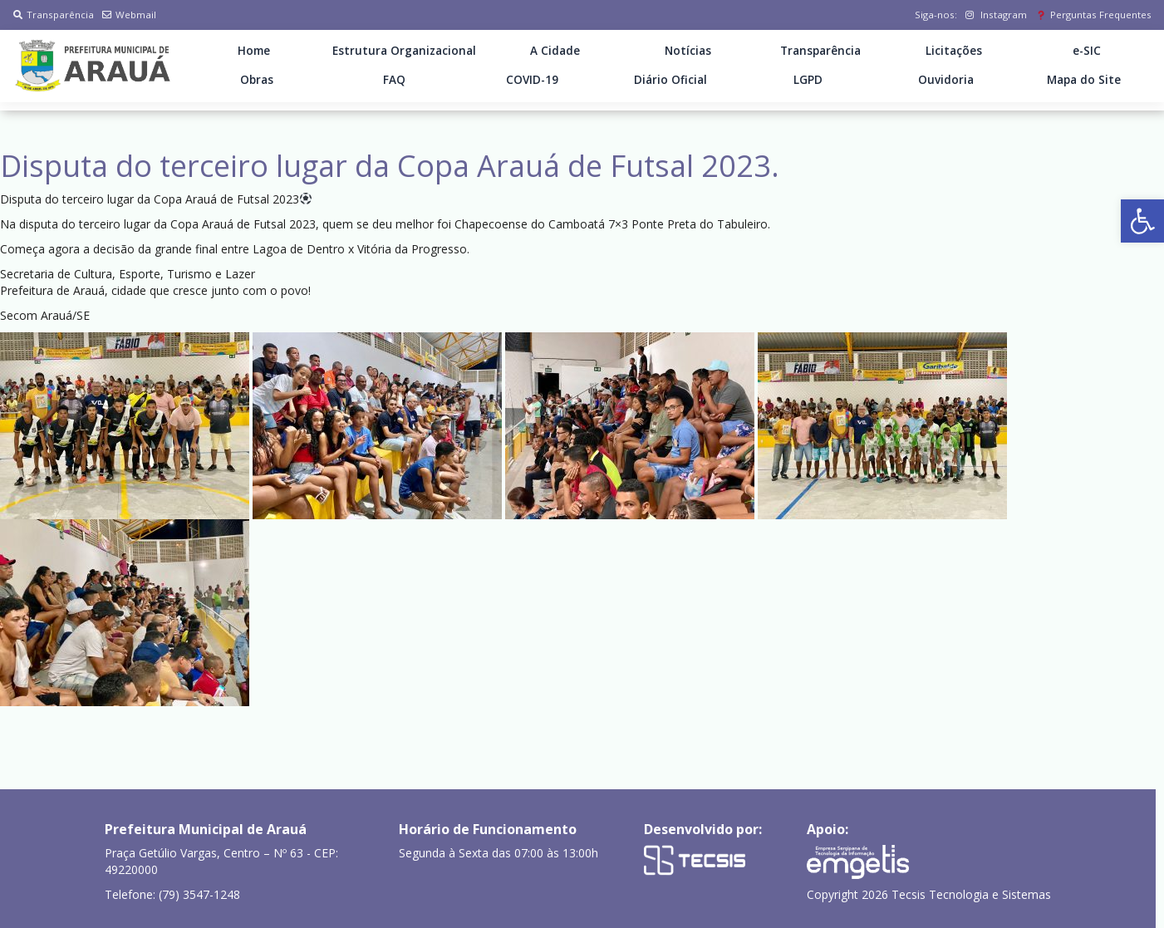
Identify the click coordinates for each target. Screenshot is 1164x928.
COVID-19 (532, 79)
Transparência (53, 14)
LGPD (808, 79)
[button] (1142, 221)
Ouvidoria (946, 79)
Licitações (954, 50)
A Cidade (555, 50)
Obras (256, 79)
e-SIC (1087, 50)
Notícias (688, 50)
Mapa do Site (1084, 79)
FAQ (394, 79)
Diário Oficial (670, 79)
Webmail (129, 14)
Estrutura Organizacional (404, 50)
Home (254, 50)
